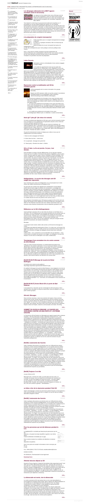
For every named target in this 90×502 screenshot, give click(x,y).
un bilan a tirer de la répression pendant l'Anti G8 (12, 74)
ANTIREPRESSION (37, 6)
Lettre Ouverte (12, 20)
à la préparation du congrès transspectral (12, 17)
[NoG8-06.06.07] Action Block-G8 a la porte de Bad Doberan (12, 53)
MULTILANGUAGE (47, 6)
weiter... (63, 34)
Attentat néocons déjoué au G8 (12, 86)
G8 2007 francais (21, 8)
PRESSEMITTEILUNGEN (25, 6)
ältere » (9, 92)
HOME (8, 6)
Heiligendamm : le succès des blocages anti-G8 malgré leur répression (12, 36)
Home (8, 8)
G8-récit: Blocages (13, 56)
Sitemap (81, 1)
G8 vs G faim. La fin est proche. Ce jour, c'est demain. (12, 31)
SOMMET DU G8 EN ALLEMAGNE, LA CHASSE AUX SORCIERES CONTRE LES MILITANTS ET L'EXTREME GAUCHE (13, 62)
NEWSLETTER (15, 6)
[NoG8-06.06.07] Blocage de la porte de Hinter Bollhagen (12, 49)
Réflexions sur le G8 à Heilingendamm (13, 40)
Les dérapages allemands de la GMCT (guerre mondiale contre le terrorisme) (13, 13)
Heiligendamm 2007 (13, 8)
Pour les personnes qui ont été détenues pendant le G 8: (12, 81)
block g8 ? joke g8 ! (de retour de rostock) (12, 27)
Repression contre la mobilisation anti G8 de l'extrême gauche (13, 23)
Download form (28, 457)
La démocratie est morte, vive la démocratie (12, 89)
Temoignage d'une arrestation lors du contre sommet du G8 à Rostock (13, 44)
